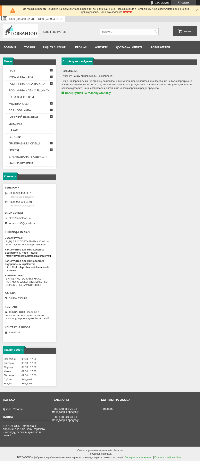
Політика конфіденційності (168, 457)
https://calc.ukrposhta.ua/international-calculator (27, 269)
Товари (29, 47)
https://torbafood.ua (20, 218)
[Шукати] (155, 31)
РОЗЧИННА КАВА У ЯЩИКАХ (29, 90)
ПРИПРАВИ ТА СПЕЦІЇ (24, 143)
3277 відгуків (162, 2)
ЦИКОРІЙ (15, 123)
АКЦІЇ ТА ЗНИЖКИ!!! (55, 47)
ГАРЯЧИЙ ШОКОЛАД (23, 117)
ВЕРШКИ (15, 136)
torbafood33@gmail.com (22, 223)
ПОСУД (14, 150)
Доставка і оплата (129, 47)
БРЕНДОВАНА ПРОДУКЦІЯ (28, 156)
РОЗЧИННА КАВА (21, 77)
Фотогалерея (160, 47)
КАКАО (13, 130)
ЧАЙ (12, 70)
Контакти (101, 47)
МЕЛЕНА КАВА (19, 103)
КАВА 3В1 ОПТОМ (21, 97)
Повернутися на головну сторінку (88, 93)
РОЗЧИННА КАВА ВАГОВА (27, 83)
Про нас (81, 47)
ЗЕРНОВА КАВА (20, 110)
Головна (10, 47)
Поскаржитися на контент (138, 457)
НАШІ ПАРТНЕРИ (21, 163)
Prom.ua (118, 450)
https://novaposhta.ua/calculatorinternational (30, 255)
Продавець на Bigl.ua (100, 453)
